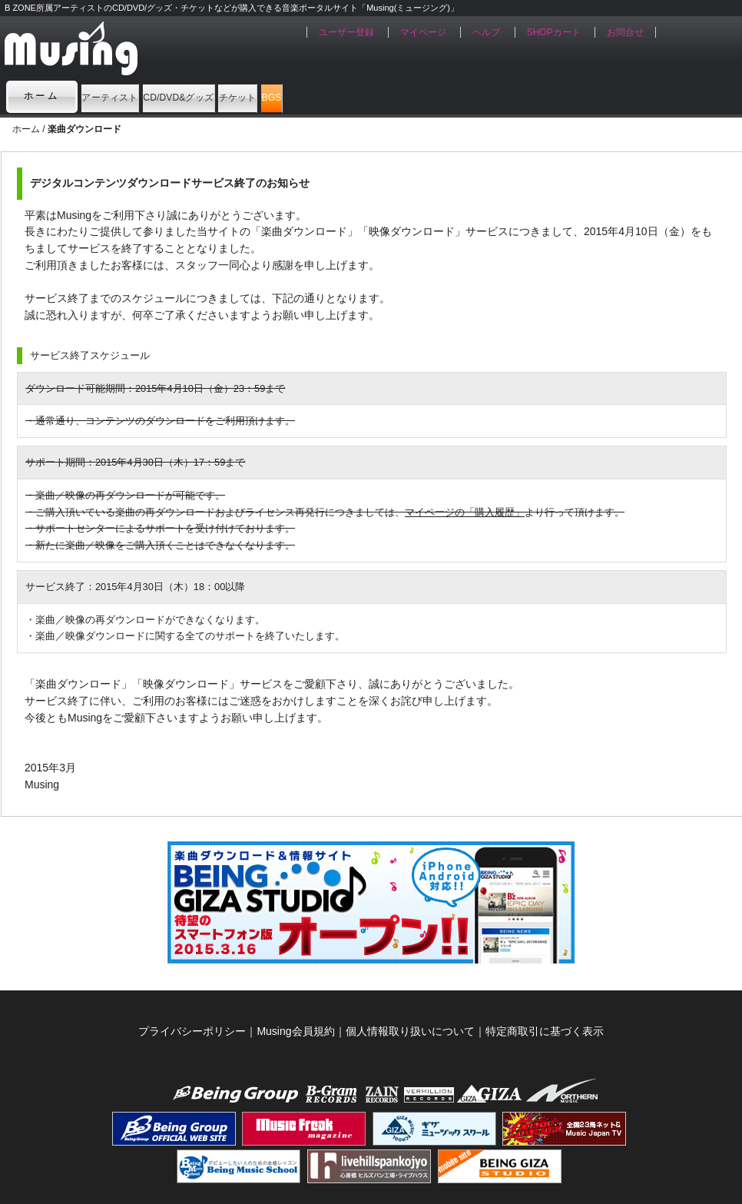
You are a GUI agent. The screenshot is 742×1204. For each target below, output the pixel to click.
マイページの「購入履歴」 (465, 512)
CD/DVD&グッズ (258, 96)
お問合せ (625, 32)
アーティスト (134, 96)
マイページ (423, 32)
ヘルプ (486, 32)
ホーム (42, 96)
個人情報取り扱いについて (410, 1031)
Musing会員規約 (295, 1031)
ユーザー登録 (346, 32)
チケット (370, 96)
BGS (447, 96)
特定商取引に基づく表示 (544, 1031)
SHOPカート (554, 32)
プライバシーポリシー (192, 1031)
